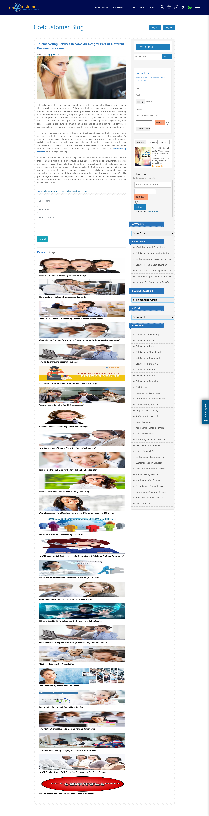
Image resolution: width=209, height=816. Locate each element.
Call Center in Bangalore (147, 381)
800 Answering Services (147, 474)
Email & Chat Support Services (150, 468)
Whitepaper (140, 142)
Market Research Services (148, 451)
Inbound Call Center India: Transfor (153, 282)
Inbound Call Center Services (150, 393)
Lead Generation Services (148, 445)
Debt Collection (143, 503)
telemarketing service (76, 191)
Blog (152, 7)
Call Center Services (145, 340)
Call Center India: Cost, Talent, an (151, 265)
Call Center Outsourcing (147, 334)
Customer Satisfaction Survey (150, 457)
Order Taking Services (146, 422)
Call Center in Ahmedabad (148, 352)
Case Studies (152, 142)
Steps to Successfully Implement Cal (153, 270)
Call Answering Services (147, 404)
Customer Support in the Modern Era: (154, 276)
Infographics (164, 142)
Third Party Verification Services (151, 439)
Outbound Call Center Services (150, 398)
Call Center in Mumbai (146, 375)
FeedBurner (152, 211)
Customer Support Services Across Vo (153, 259)
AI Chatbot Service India (147, 416)
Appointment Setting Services (150, 428)
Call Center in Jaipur (145, 369)
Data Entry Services (145, 433)
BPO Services (142, 387)
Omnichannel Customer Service (151, 492)
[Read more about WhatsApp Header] (190, 8)
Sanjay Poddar (52, 54)
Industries (118, 7)
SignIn (155, 27)
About (142, 7)
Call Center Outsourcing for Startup (153, 253)
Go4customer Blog (59, 27)
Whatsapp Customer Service (149, 498)
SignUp (169, 27)
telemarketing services (54, 191)
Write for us (146, 47)
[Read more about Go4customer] (24, 7)
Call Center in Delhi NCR (147, 364)
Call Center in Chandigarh (148, 358)
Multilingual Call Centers (148, 480)
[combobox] (140, 101)
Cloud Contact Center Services (150, 486)
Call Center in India (99, 7)
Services (131, 7)
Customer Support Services (149, 463)
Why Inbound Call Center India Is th (153, 247)
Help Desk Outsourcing (147, 410)
